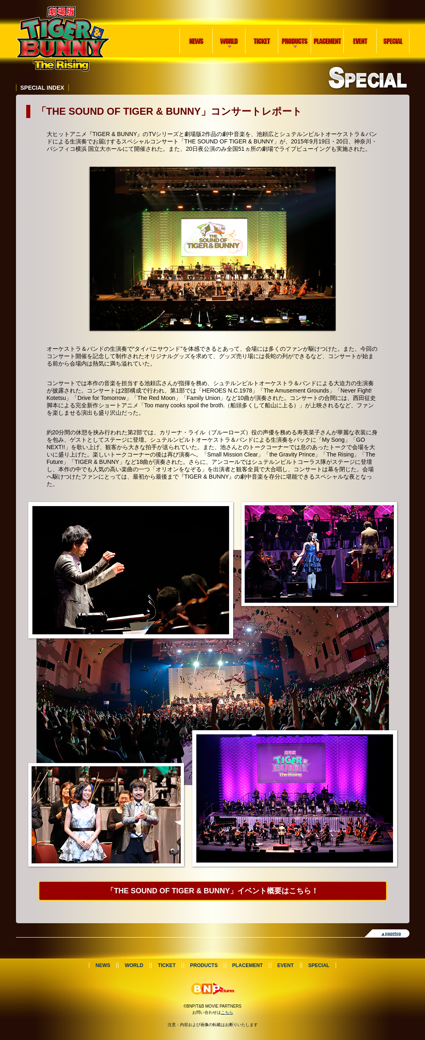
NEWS (196, 41)
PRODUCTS (293, 31)
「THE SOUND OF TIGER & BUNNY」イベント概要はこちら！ (212, 891)
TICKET (261, 41)
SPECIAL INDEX (42, 87)
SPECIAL (393, 41)
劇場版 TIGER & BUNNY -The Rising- (63, 39)
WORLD (228, 31)
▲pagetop (391, 933)
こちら (227, 1012)
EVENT (360, 41)
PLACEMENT (327, 41)
